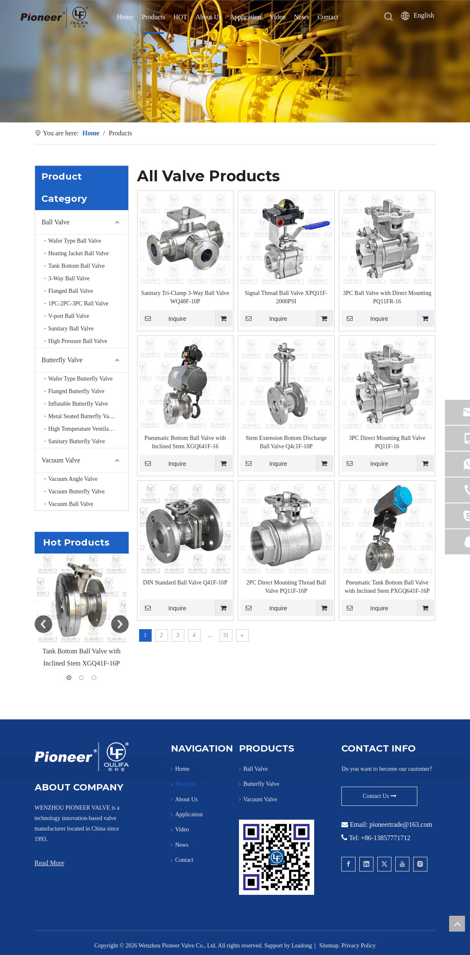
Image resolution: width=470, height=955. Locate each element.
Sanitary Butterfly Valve (76, 441)
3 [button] (94, 677)
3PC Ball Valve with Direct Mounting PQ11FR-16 (387, 297)
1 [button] (69, 677)
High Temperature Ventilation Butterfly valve (88, 429)
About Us (208, 16)
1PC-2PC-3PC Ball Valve (78, 303)
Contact (328, 16)
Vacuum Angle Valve (73, 479)
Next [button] (120, 624)
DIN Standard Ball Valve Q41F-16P (185, 582)
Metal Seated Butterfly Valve (82, 416)
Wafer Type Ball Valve (75, 241)
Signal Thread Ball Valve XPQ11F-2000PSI (286, 297)
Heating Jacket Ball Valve (78, 253)
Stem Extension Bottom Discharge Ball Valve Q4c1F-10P (286, 442)
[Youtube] (402, 864)
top (457, 924)
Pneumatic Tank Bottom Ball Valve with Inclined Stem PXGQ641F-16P (387, 586)
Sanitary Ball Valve (71, 328)
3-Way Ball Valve (69, 278)
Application (246, 16)
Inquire (163, 318)
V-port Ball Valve (68, 316)
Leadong (302, 945)
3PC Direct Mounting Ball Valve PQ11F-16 (387, 442)
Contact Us (379, 796)
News (301, 16)
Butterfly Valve (62, 359)
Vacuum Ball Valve (71, 504)
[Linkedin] (366, 864)
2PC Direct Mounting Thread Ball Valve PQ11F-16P (286, 586)
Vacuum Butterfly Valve (76, 491)
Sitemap (328, 945)
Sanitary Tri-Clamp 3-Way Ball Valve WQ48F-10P (185, 297)
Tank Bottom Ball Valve (76, 266)
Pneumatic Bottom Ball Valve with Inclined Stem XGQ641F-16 (185, 442)
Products (153, 16)
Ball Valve (56, 222)
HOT (180, 16)
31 (226, 635)
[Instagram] (420, 864)
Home (125, 16)
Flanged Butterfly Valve (76, 391)
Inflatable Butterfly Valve (78, 404)
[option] (82, 612)
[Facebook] (348, 864)
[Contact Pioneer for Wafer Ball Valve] (276, 857)
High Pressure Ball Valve (77, 341)
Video (277, 16)
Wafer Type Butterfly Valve (80, 379)
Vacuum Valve (61, 460)
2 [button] (81, 677)
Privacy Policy (358, 945)
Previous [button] (43, 624)
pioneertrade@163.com (400, 824)
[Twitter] (384, 864)
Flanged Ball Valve (70, 291)
